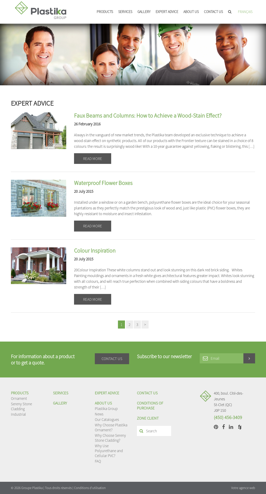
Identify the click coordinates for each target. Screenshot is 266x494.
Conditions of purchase (150, 405)
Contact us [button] (112, 358)
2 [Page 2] (129, 324)
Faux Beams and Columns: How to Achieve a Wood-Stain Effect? (148, 115)
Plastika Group (106, 408)
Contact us (213, 11)
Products (105, 11)
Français (245, 11)
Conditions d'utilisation (90, 488)
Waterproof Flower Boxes (103, 183)
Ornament (19, 398)
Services (125, 11)
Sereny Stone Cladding (21, 406)
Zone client (148, 418)
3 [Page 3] (137, 324)
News (99, 414)
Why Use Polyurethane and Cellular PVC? (109, 450)
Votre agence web (243, 488)
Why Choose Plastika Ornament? (111, 427)
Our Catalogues (107, 419)
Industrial (18, 414)
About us (191, 11)
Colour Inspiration (95, 250)
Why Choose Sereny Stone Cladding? (110, 438)
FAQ (98, 461)
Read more (92, 158)
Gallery (143, 11)
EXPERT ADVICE (167, 11)
